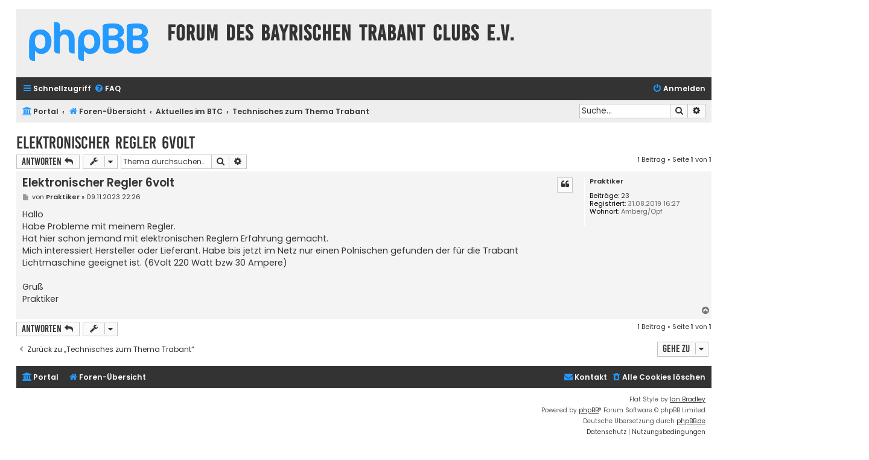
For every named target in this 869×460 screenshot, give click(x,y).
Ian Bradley (687, 399)
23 (625, 196)
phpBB (589, 410)
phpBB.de (690, 421)
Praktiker (606, 181)
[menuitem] (107, 89)
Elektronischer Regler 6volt (105, 142)
